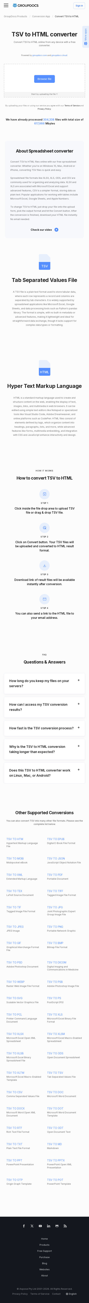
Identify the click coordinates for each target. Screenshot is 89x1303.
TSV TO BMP (55, 943)
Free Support (44, 1251)
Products (44, 1244)
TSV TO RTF (14, 1127)
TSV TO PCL (14, 1014)
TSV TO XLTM (15, 1072)
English (73, 1293)
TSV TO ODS (55, 1053)
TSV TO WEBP (15, 981)
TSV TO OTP (14, 1179)
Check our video (41, 229)
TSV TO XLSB (15, 1053)
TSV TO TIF (13, 907)
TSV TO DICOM (56, 962)
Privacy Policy (44, 109)
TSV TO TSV (55, 1072)
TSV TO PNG (55, 926)
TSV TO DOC (55, 1092)
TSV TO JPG (55, 907)
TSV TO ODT (55, 1127)
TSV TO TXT (14, 1144)
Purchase (44, 1257)
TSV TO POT (55, 1179)
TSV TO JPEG (15, 926)
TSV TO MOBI (15, 858)
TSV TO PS (54, 998)
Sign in (79, 5)
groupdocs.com (39, 55)
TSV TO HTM (14, 839)
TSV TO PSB (55, 981)
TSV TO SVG (14, 998)
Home (44, 1238)
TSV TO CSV (14, 1092)
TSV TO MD (54, 1144)
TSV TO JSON (56, 858)
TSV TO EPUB (55, 839)
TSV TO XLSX (15, 1033)
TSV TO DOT (55, 1108)
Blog (44, 1263)
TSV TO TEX (14, 891)
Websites (44, 1269)
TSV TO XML (14, 874)
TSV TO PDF (55, 874)
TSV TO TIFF (55, 891)
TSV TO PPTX (56, 1160)
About (44, 1275)
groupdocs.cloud (59, 55)
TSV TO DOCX (15, 1108)
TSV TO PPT (14, 1160)
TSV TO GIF (13, 943)
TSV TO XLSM (56, 1033)
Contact (56, 1293)
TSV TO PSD (14, 962)
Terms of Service (72, 105)
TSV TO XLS (55, 1014)
